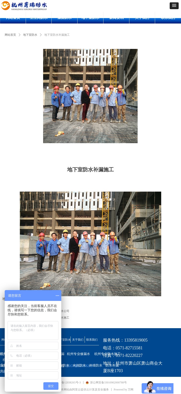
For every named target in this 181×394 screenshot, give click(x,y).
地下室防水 (30, 34)
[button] (174, 5)
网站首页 (10, 34)
